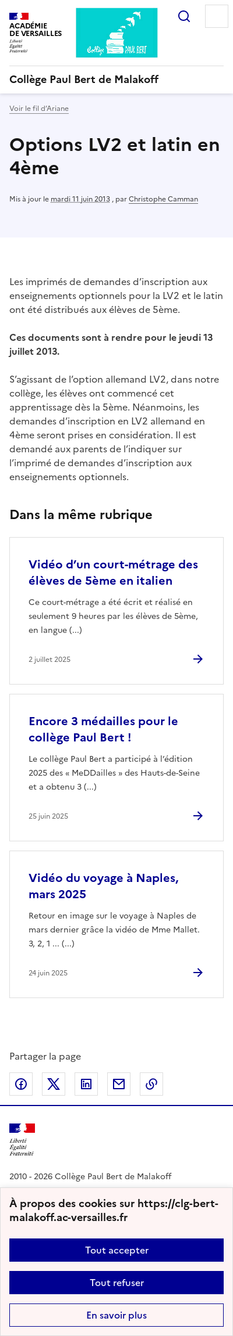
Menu (216, 16)
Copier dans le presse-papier (151, 1084)
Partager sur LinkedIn (86, 1084)
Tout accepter (117, 1250)
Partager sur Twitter (53, 1084)
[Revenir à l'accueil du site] (22, 1140)
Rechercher (184, 16)
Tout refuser (117, 1283)
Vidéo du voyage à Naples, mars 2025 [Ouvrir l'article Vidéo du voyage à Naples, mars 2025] (103, 886)
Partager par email (118, 1084)
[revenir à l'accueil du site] (116, 80)
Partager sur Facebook (21, 1084)
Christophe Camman (163, 199)
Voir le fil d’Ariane (39, 108)
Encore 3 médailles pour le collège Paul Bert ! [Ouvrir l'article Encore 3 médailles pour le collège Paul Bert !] (103, 729)
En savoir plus (116, 1315)
